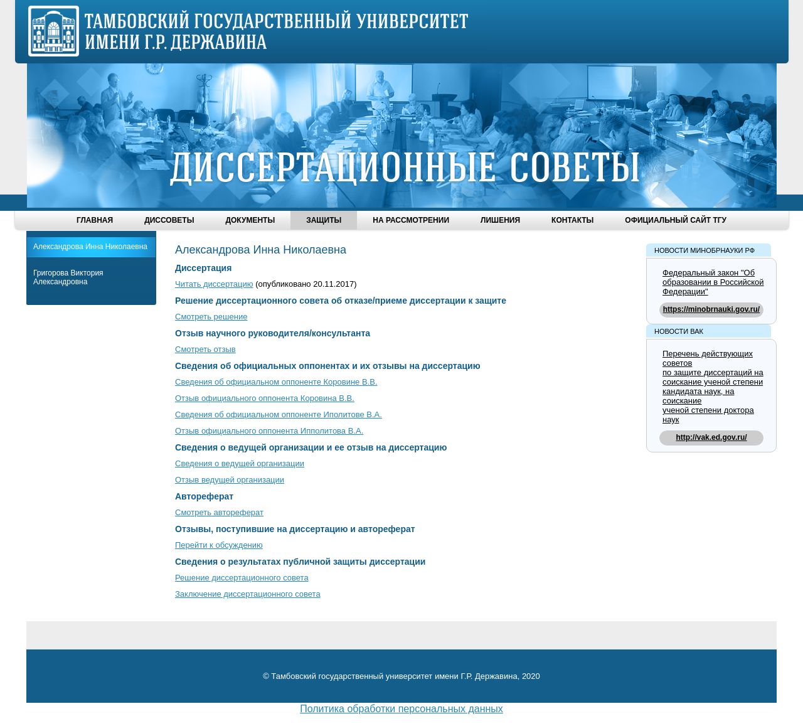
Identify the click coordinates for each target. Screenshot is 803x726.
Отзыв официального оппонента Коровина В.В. (264, 398)
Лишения (500, 220)
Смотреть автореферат (219, 512)
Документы (250, 220)
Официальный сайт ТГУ (675, 220)
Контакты (572, 220)
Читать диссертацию (214, 284)
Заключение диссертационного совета (248, 594)
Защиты (323, 220)
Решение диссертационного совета (242, 577)
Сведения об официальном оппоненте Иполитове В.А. (278, 414)
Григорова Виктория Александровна (68, 277)
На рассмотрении (411, 220)
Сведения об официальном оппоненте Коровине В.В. (276, 382)
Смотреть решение (211, 316)
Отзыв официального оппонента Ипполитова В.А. (269, 430)
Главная (95, 220)
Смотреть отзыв (205, 349)
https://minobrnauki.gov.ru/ (711, 309)
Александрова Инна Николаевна (90, 246)
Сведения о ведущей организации (239, 463)
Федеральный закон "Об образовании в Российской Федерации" (713, 282)
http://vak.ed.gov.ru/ (711, 437)
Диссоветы (169, 220)
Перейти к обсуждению (219, 545)
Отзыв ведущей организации (229, 479)
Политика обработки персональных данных (401, 708)
